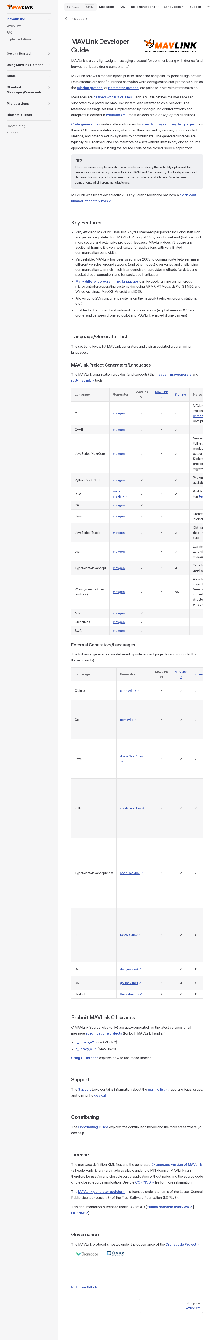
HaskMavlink (129, 994)
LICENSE (78, 1213)
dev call (100, 1095)
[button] (49, 19)
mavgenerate (181, 374)
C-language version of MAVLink (176, 1164)
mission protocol (90, 88)
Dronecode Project (181, 1244)
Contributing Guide (93, 1127)
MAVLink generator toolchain (101, 1191)
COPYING (143, 1182)
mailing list (156, 1089)
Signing (180, 394)
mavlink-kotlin (130, 808)
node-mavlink (130, 873)
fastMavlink (129, 935)
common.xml (116, 115)
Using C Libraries (84, 1058)
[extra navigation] (208, 7)
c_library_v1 (84, 1049)
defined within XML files (112, 97)
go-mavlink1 (129, 983)
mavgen (162, 374)
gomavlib (127, 719)
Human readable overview (168, 1207)
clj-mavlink (128, 690)
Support (84, 1089)
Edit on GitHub (84, 1287)
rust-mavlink (81, 380)
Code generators (85, 124)
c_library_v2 (84, 1042)
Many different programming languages (107, 281)
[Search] (80, 7)
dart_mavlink (129, 969)
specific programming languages (168, 124)
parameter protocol (123, 88)
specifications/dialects (104, 1033)
